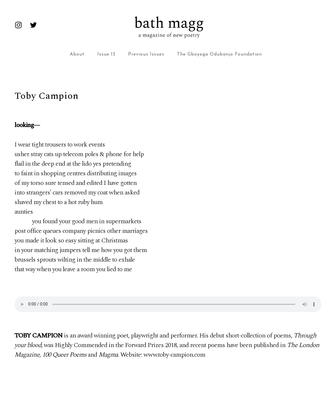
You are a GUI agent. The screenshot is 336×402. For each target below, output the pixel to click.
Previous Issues (146, 54)
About (77, 54)
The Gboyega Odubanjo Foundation (219, 54)
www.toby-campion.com (174, 355)
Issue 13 (106, 54)
